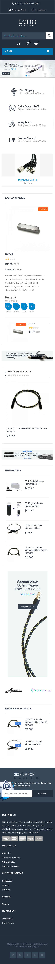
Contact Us (7, 881)
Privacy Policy (8, 862)
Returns (5, 885)
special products (18, 375)
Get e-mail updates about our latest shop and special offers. (32, 784)
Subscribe (43, 793)
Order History (8, 923)
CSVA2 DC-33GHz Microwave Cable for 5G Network (27, 430)
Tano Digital (33, 946)
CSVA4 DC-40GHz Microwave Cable (33, 526)
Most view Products (19, 371)
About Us (6, 853)
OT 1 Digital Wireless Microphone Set (34, 504)
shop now (6, 76)
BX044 (9, 254)
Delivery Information (11, 857)
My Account (40, 10)
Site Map (6, 890)
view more (27, 183)
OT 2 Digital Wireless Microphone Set (34, 482)
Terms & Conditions (11, 866)
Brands (5, 904)
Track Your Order (19, 10)
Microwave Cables (27, 180)
